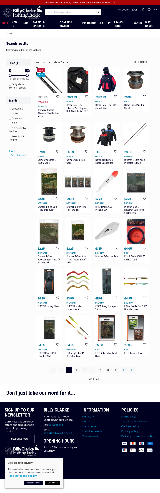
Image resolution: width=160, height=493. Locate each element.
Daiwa (14, 113)
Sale (5, 23)
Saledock (41, 472)
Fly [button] (109, 23)
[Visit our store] (142, 9)
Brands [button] (13, 100)
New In (14, 24)
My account (89, 426)
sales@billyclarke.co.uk (58, 433)
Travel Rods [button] (118, 24)
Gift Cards (149, 24)
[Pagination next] (123, 370)
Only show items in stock (17, 86)
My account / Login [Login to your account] (127, 9)
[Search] (73, 12)
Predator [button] (89, 23)
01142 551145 (55, 425)
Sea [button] (101, 23)
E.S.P (13, 123)
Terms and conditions (134, 421)
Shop (11, 151)
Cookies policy (130, 426)
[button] (149, 9)
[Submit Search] (98, 12)
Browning (16, 108)
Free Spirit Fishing (16, 138)
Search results (18, 155)
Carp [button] (26, 23)
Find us (86, 421)
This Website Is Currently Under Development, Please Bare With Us (80, 2)
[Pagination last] (131, 370)
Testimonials (90, 436)
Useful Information (93, 431)
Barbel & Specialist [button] (39, 24)
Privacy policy (129, 431)
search (10, 33)
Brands (137, 23)
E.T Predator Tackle (18, 129)
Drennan (15, 118)
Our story (88, 416)
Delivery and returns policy (137, 436)
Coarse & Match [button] (66, 24)
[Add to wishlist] (58, 96)
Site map (34, 469)
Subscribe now (19, 439)
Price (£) (14, 63)
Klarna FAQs (128, 416)
